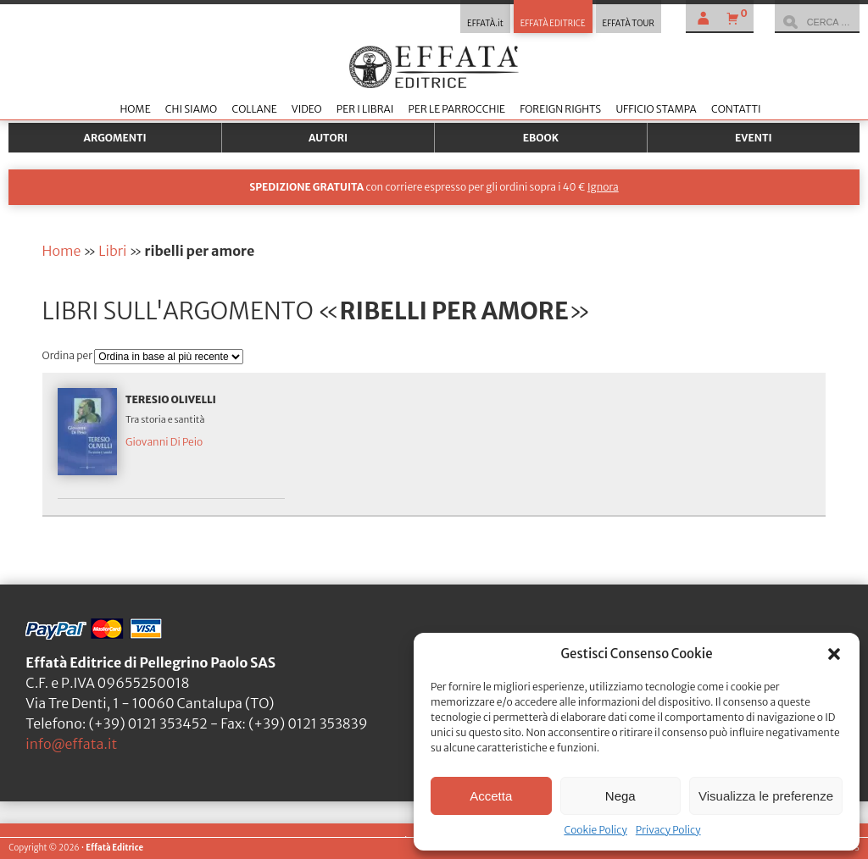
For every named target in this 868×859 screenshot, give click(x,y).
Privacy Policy (668, 829)
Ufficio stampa (655, 109)
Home (135, 109)
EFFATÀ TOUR (628, 24)
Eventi (753, 137)
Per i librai (365, 109)
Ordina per (68, 355)
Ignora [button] (603, 186)
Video (307, 109)
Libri (112, 250)
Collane (253, 109)
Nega (620, 796)
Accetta (491, 796)
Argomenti (115, 137)
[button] (834, 654)
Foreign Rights (560, 109)
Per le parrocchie (457, 109)
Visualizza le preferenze (765, 796)
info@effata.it (71, 743)
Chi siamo (191, 109)
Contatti (736, 109)
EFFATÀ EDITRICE (553, 24)
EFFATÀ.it (485, 24)
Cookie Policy (595, 829)
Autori (328, 137)
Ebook (541, 137)
